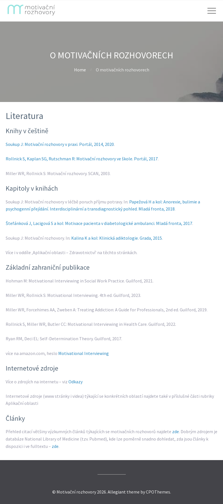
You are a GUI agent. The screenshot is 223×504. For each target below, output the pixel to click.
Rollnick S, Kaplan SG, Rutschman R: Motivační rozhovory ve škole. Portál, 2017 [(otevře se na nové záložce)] (82, 158)
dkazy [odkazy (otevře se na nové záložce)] (77, 381)
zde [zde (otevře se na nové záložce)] (175, 431)
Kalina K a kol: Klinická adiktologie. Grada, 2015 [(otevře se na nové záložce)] (116, 238)
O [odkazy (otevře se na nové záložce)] (70, 381)
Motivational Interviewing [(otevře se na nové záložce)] (83, 353)
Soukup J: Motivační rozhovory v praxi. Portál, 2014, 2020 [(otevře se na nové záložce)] (60, 144)
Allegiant (117, 492)
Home (80, 70)
